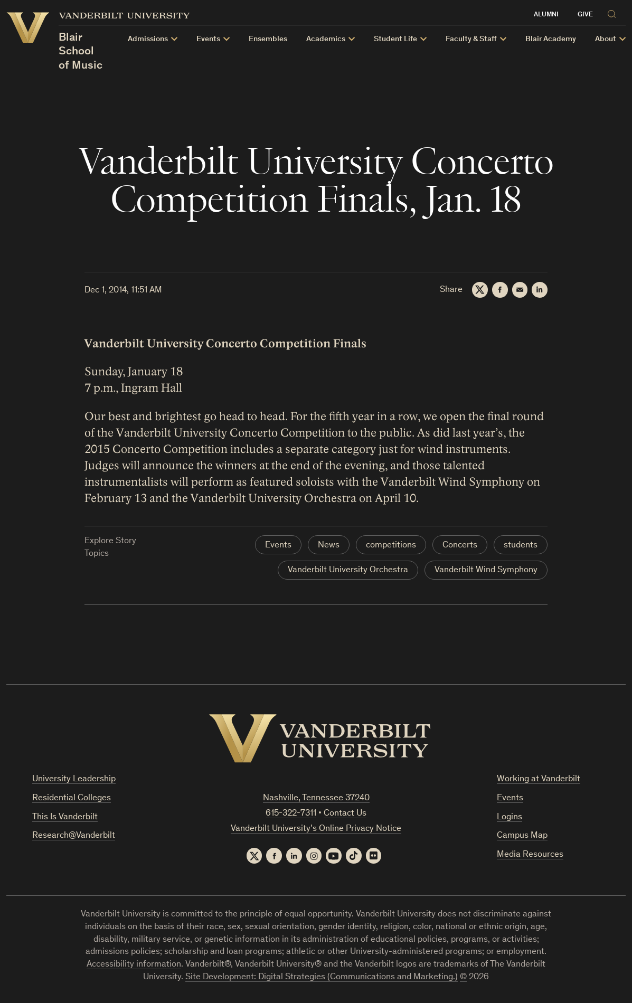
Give (585, 15)
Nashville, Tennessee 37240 (316, 798)
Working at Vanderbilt (538, 779)
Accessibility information (134, 965)
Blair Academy (550, 39)
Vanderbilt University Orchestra (348, 570)
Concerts (459, 545)
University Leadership (74, 779)
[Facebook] (499, 290)
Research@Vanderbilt (73, 835)
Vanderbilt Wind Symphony (486, 570)
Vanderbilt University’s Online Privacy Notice (316, 829)
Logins (509, 817)
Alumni (546, 15)
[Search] (614, 12)
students (520, 545)
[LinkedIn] (540, 290)
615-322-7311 (291, 813)
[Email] (519, 290)
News (328, 545)
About (605, 39)
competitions (391, 545)
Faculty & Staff (471, 39)
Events (208, 39)
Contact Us (345, 813)
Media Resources (530, 854)
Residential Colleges (71, 798)
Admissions (148, 39)
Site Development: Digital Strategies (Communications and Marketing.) (321, 977)
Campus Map (522, 835)
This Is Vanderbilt (65, 817)
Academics (325, 39)
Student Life (395, 39)
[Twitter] (479, 290)
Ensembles (268, 39)
